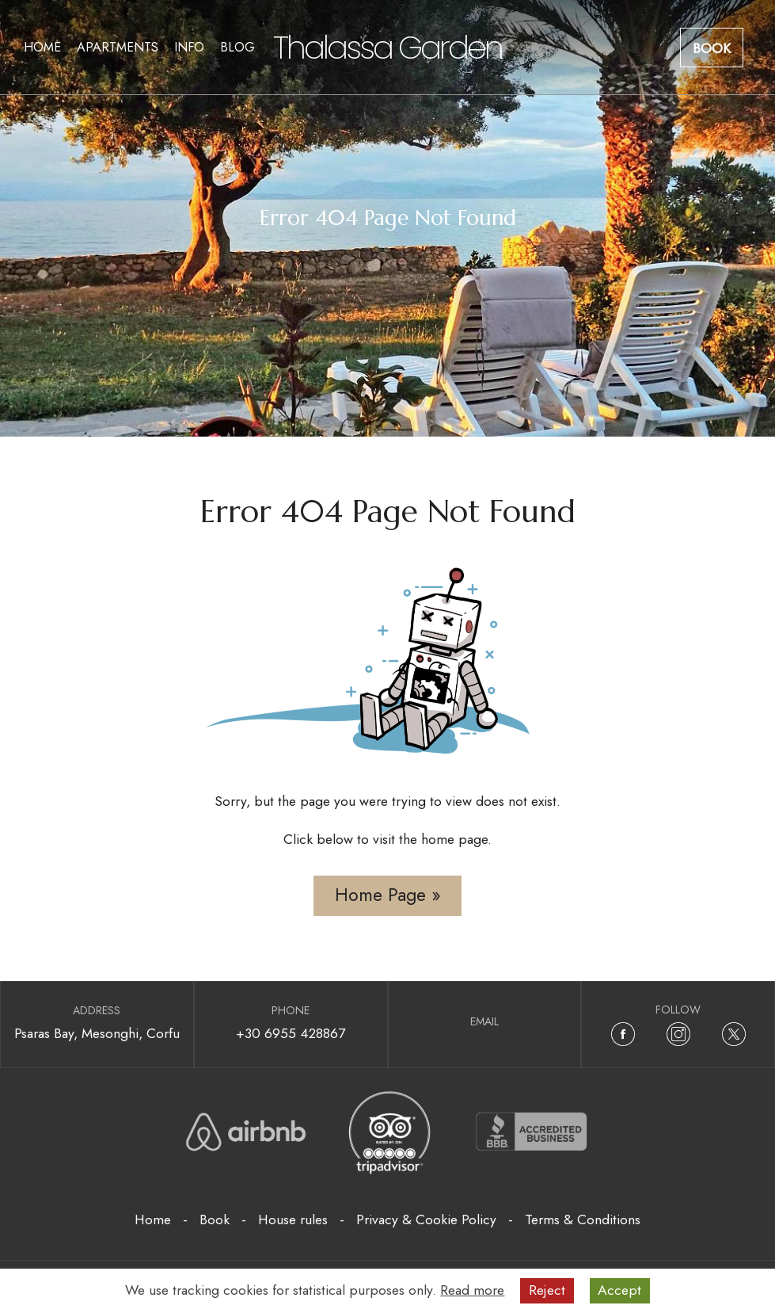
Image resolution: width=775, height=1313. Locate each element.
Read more (472, 1290)
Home (42, 47)
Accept (619, 1290)
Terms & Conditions (582, 1219)
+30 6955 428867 (290, 1033)
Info (189, 47)
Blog (237, 47)
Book (712, 48)
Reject (547, 1290)
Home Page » (388, 895)
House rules (293, 1219)
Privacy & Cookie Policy (426, 1219)
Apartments (117, 47)
